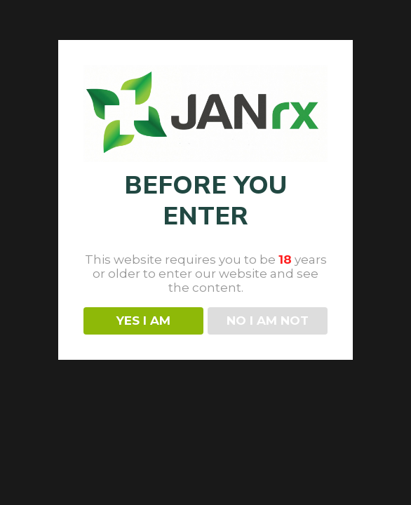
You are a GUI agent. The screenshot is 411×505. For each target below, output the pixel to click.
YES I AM (143, 321)
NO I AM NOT (268, 321)
